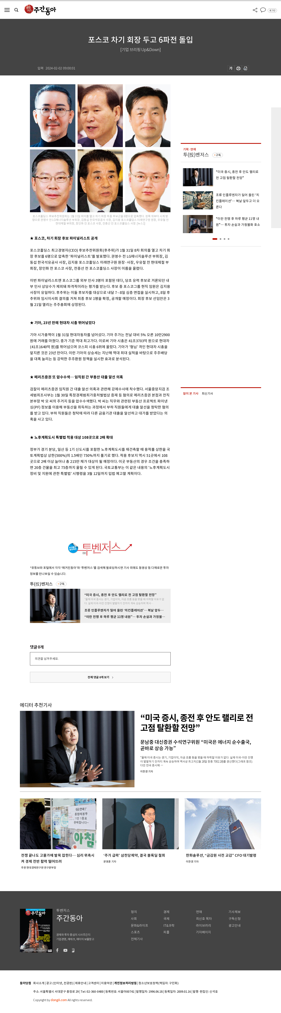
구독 (62, 584)
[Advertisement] (90, 508)
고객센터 (93, 983)
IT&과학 (168, 926)
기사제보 (235, 912)
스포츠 (135, 932)
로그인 (272, 10)
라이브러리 (203, 926)
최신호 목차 (204, 919)
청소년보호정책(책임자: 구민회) (158, 983)
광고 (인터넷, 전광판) (59, 983)
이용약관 (106, 983)
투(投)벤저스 (41, 584)
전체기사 (137, 939)
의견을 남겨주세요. (46, 659)
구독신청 (235, 919)
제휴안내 (80, 983)
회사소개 (38, 983)
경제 (166, 912)
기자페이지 (203, 932)
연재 (199, 912)
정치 (134, 912)
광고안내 (235, 926)
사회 (134, 919)
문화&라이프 (139, 926)
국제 (166, 919)
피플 (166, 932)
